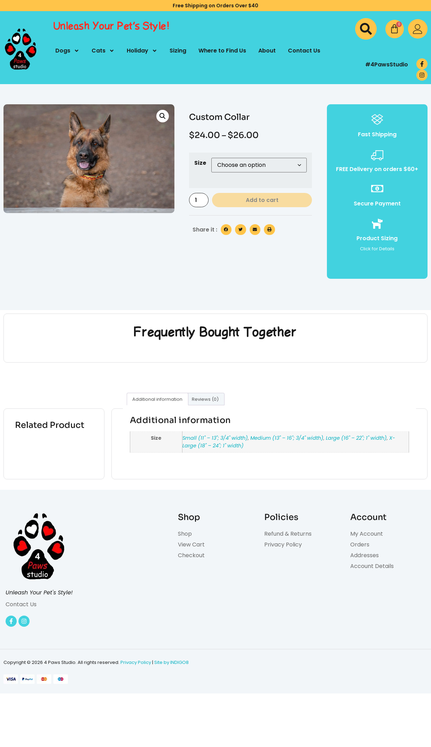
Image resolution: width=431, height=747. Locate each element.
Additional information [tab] (157, 399)
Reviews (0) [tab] (205, 399)
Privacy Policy (135, 662)
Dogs (67, 50)
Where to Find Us (222, 51)
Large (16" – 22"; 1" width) (356, 438)
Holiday (142, 50)
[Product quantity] (199, 200)
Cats (103, 50)
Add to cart (262, 200)
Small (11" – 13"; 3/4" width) (215, 438)
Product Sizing (377, 238)
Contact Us (304, 51)
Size (200, 163)
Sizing (178, 51)
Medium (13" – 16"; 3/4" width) (286, 438)
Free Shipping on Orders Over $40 (215, 5)
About (267, 51)
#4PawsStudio (386, 64)
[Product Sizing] (377, 223)
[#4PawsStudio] (355, 65)
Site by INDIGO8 (171, 662)
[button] (366, 29)
